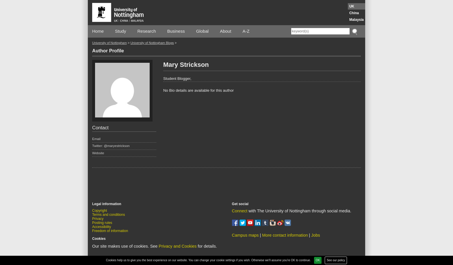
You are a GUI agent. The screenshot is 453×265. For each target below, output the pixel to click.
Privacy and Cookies (177, 246)
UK (351, 6)
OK (318, 260)
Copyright (99, 211)
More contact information (285, 235)
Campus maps (245, 235)
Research (147, 31)
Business (176, 31)
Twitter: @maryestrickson (111, 146)
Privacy (97, 219)
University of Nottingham (109, 43)
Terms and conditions (108, 215)
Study (120, 31)
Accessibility (101, 227)
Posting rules (102, 223)
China (354, 13)
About (225, 31)
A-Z (245, 31)
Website (98, 153)
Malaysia (356, 20)
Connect (240, 211)
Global (202, 31)
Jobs (315, 235)
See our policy (336, 260)
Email (96, 139)
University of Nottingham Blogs (152, 43)
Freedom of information (110, 231)
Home (98, 31)
